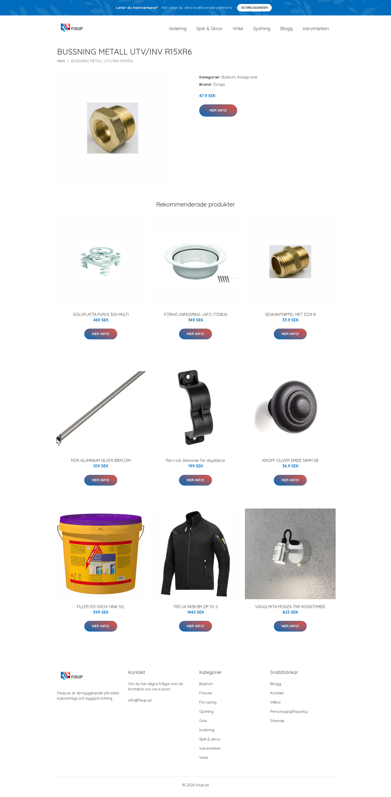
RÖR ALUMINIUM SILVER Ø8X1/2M (101, 463)
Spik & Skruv (209, 30)
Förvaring (207, 705)
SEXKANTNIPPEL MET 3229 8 (290, 317)
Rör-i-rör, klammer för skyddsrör (195, 463)
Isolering (178, 30)
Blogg (286, 30)
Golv (203, 724)
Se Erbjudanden (254, 7)
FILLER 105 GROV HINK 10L (101, 610)
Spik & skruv (209, 742)
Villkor (275, 705)
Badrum (228, 80)
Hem (61, 64)
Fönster (206, 696)
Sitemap (277, 724)
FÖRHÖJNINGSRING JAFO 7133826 (195, 317)
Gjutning (261, 30)
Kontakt (277, 696)
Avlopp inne (247, 80)
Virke (238, 30)
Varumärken (315, 30)
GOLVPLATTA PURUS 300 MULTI (101, 317)
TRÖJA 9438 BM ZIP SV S (195, 610)
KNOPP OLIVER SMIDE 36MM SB (290, 463)
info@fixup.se (140, 703)
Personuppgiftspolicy (288, 715)
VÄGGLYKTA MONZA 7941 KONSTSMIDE (290, 610)
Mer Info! (218, 114)
